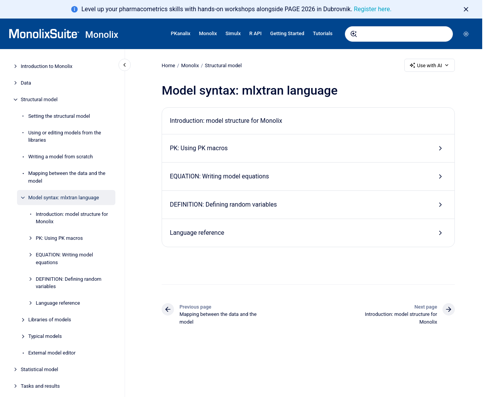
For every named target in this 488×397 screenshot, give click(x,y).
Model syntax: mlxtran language (63, 197)
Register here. (373, 9)
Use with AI (429, 65)
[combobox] (399, 34)
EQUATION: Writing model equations (64, 258)
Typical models (45, 336)
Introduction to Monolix (47, 66)
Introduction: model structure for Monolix (72, 218)
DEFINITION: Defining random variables (68, 283)
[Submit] (354, 34)
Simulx (233, 33)
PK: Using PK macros (59, 238)
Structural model (39, 99)
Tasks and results (40, 386)
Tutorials (323, 33)
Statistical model (39, 369)
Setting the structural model (59, 116)
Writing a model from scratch (60, 156)
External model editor (52, 353)
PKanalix (181, 33)
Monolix (101, 34)
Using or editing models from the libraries (64, 136)
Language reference (58, 303)
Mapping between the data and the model (66, 177)
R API (255, 33)
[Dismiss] (466, 9)
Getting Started (287, 33)
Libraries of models (49, 319)
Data (26, 83)
